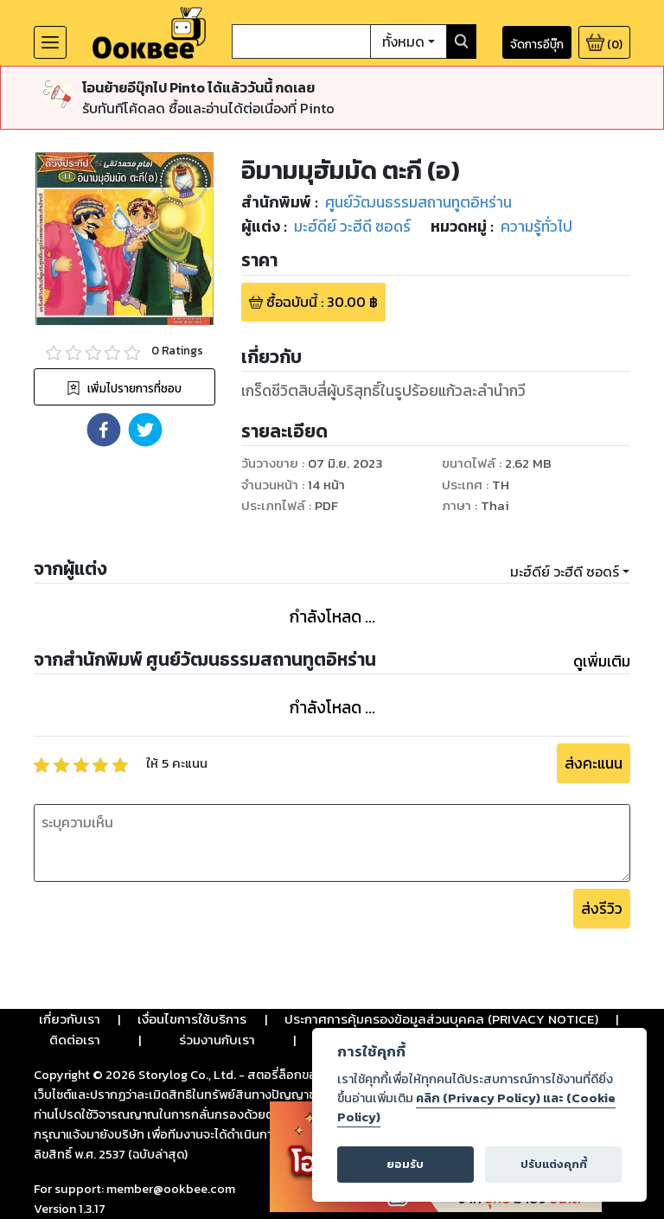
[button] (103, 429)
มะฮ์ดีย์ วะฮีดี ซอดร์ (564, 571)
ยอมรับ (405, 1164)
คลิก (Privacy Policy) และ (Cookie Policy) (476, 1107)
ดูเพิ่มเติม (601, 661)
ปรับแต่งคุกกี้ (553, 1164)
